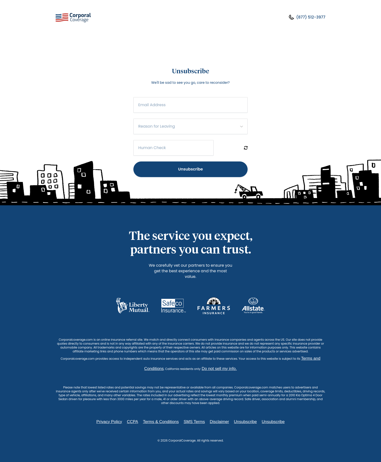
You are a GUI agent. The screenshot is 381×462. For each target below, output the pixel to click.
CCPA (132, 421)
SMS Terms (194, 421)
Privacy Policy (109, 421)
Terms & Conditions (161, 421)
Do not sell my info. (219, 368)
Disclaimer (219, 421)
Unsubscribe (190, 169)
